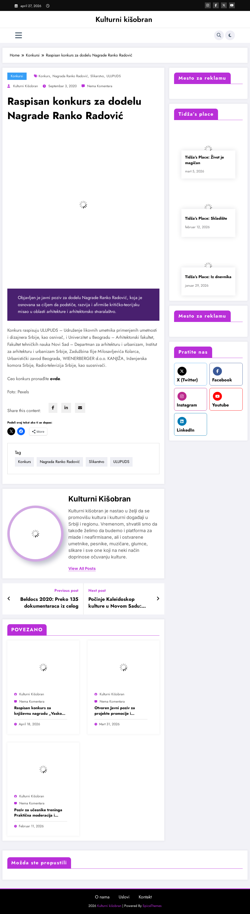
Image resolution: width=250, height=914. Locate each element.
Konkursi (17, 76)
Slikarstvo (97, 76)
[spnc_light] (230, 35)
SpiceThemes (152, 905)
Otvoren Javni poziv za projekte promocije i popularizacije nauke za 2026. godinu (115, 710)
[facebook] (53, 408)
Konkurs (44, 76)
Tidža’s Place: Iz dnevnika (208, 277)
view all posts (82, 568)
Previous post (66, 590)
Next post (97, 590)
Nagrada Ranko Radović (70, 76)
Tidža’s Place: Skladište (206, 218)
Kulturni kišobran (123, 19)
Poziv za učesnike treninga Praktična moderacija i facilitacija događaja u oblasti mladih (40, 812)
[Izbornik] (18, 35)
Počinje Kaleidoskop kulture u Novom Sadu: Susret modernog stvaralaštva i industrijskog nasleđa (118, 603)
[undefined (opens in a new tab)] (55, 379)
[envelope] (80, 408)
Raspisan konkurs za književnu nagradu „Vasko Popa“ (38, 710)
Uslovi (124, 897)
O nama (102, 897)
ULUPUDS (113, 76)
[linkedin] (66, 408)
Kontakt (145, 897)
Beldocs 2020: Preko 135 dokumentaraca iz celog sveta (49, 603)
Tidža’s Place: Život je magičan (204, 160)
